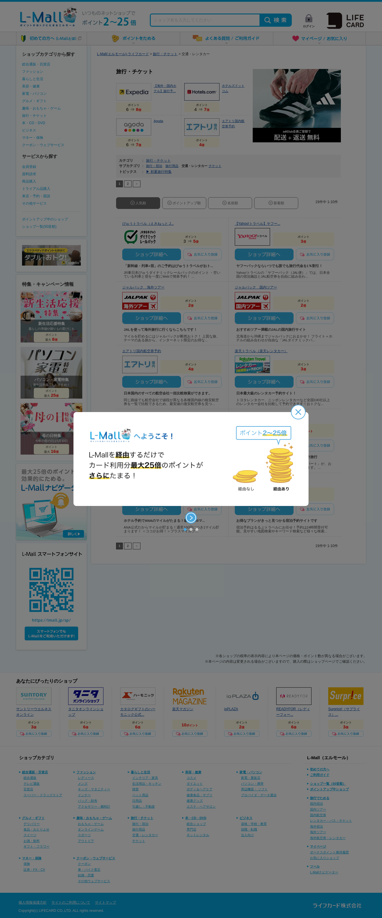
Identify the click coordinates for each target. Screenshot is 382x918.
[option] (191, 459)
